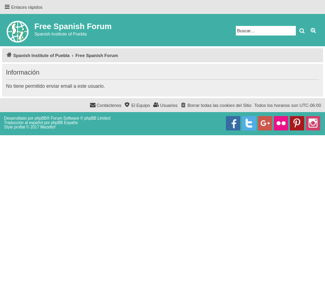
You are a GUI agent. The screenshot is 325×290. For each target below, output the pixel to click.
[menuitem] (215, 105)
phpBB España (64, 122)
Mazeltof (48, 127)
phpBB (41, 118)
